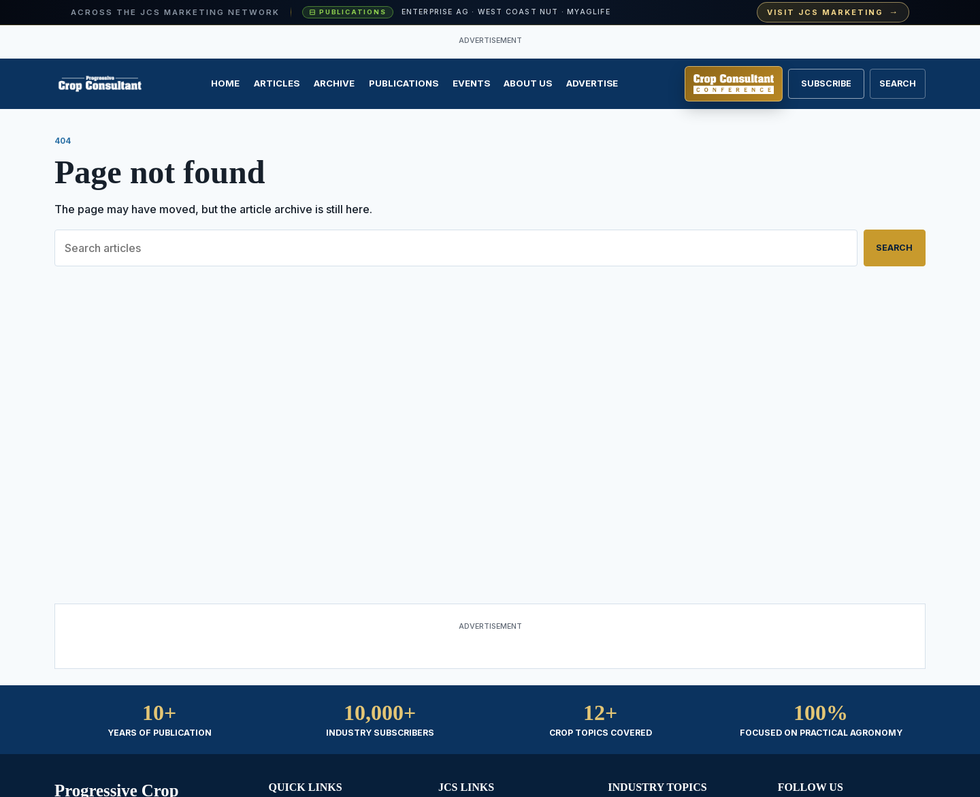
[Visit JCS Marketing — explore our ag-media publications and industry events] (490, 12)
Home (225, 83)
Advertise (592, 83)
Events (471, 83)
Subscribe (826, 83)
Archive (334, 83)
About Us (528, 83)
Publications (403, 83)
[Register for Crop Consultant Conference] (734, 83)
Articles (276, 83)
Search (894, 248)
